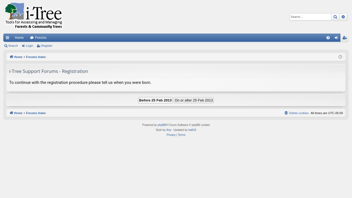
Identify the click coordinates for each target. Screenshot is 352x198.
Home (19, 38)
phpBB (162, 125)
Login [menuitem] (337, 39)
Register (47, 45)
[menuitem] (328, 38)
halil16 (192, 129)
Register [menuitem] (346, 39)
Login (29, 45)
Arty (168, 129)
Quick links (9, 39)
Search (13, 45)
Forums (40, 38)
